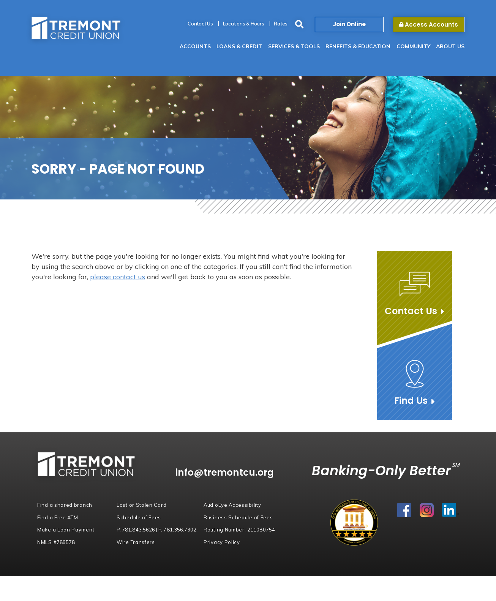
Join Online (349, 24)
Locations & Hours (243, 24)
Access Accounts (428, 24)
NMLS (56, 542)
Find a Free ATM (58, 517)
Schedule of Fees (139, 517)
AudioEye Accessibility (233, 505)
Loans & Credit (239, 46)
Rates (280, 24)
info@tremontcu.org (227, 472)
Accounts (195, 46)
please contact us (117, 276)
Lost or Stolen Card (141, 505)
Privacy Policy (222, 542)
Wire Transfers (136, 542)
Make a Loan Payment (65, 530)
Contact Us (200, 24)
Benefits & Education (357, 46)
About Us (450, 46)
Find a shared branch (64, 505)
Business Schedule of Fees (238, 517)
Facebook (404, 510)
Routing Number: (239, 530)
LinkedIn (450, 510)
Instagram (427, 510)
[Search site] (299, 24)
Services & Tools (294, 46)
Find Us (411, 400)
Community (413, 46)
